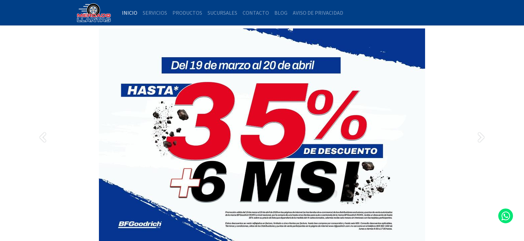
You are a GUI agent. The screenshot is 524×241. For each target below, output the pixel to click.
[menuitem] (129, 12)
